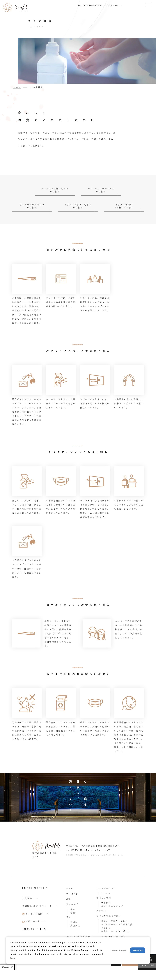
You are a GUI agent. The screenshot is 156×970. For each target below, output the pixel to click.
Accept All (138, 950)
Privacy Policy (79, 950)
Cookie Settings (118, 950)
